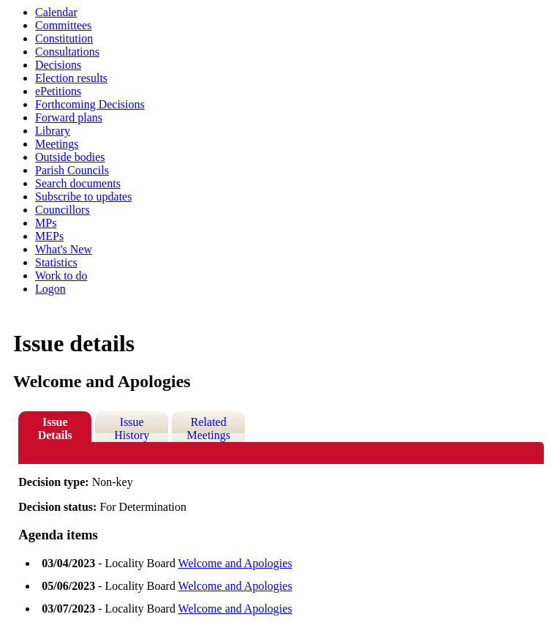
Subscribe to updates (83, 196)
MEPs (49, 236)
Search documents (78, 183)
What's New (63, 249)
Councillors (62, 209)
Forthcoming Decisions (90, 104)
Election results (71, 78)
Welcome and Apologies (235, 563)
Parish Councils (72, 170)
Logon (50, 288)
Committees (63, 25)
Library (52, 130)
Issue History (131, 428)
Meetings (57, 144)
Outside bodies (70, 157)
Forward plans (68, 117)
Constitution (64, 38)
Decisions (58, 65)
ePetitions (58, 91)
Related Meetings (208, 428)
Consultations (67, 51)
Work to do (61, 275)
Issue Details (55, 428)
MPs (45, 223)
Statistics (56, 262)
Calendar (56, 12)
